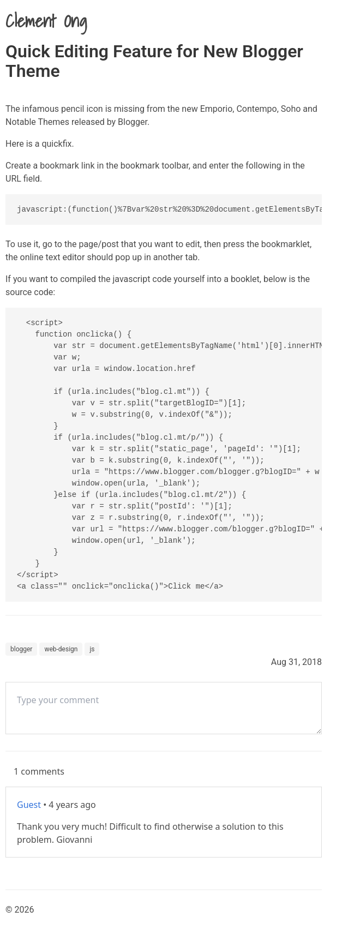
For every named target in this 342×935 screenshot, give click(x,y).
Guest (29, 805)
